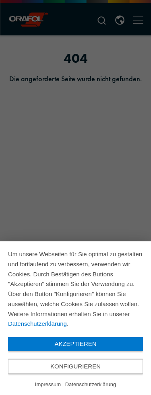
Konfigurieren (75, 366)
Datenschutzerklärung (37, 323)
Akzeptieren (75, 343)
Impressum (48, 384)
